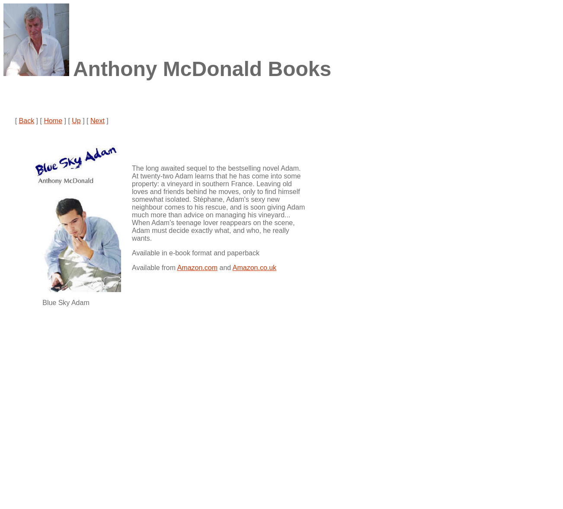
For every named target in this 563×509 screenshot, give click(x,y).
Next (97, 120)
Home (53, 120)
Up (76, 120)
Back (27, 120)
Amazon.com (197, 267)
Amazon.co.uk (254, 267)
